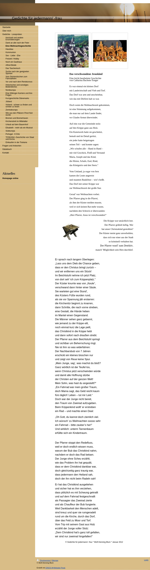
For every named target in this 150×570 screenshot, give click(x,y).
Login (146, 560)
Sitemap (55, 560)
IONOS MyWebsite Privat (55, 568)
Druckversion (44, 560)
